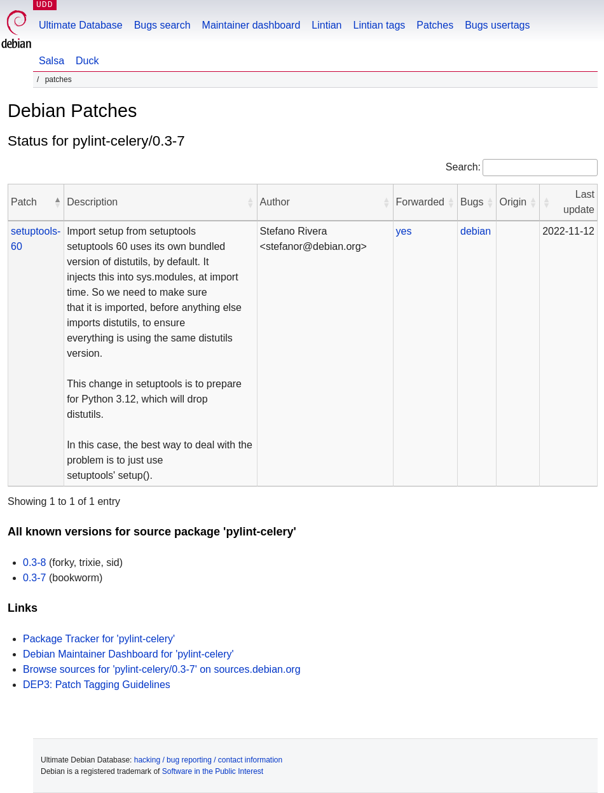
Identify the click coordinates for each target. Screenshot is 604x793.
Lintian (326, 25)
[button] (57, 202)
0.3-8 (34, 562)
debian (475, 231)
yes (404, 231)
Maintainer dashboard (251, 25)
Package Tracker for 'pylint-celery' (99, 638)
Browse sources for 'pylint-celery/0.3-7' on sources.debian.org (162, 669)
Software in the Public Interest (212, 771)
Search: (463, 167)
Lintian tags (379, 25)
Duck (87, 60)
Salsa (51, 60)
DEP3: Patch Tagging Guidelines (96, 684)
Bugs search (162, 25)
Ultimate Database (81, 25)
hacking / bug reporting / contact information (208, 759)
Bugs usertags (497, 25)
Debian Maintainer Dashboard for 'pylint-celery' (128, 654)
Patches (434, 25)
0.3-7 (34, 577)
